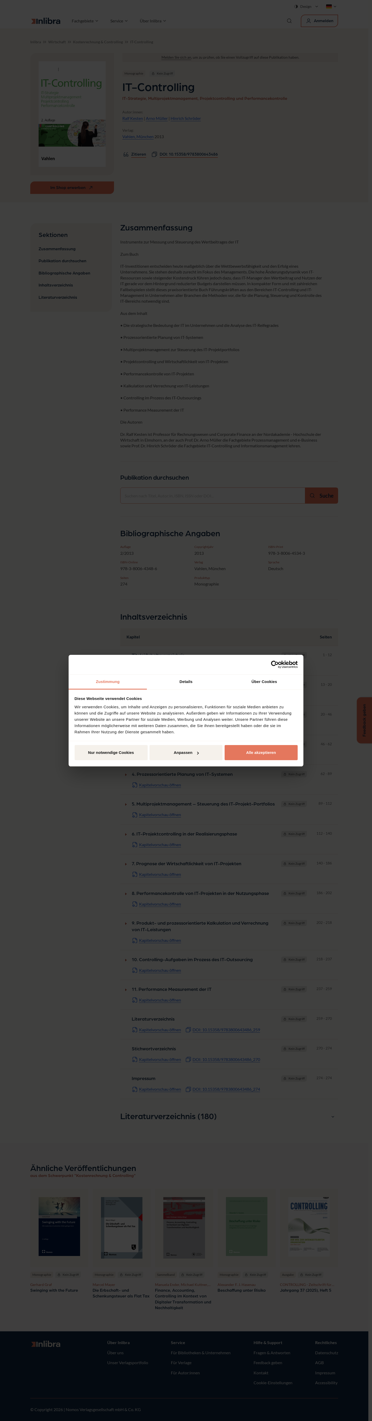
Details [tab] (186, 681)
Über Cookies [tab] (264, 681)
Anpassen (186, 752)
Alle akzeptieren (261, 752)
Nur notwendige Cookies (111, 752)
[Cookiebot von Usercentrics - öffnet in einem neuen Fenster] (275, 664)
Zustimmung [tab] (108, 681)
